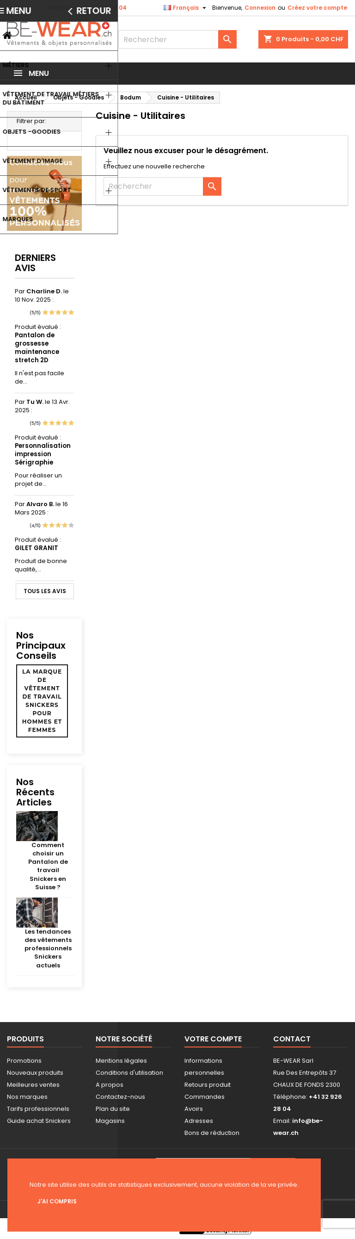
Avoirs (193, 1108)
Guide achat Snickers (39, 1120)
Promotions (24, 1060)
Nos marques (27, 1096)
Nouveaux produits (35, 1072)
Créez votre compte (317, 8)
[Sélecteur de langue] (186, 8)
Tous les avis (45, 591)
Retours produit (207, 1084)
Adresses (198, 1120)
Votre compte (213, 1039)
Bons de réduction (211, 1132)
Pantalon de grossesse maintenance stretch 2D (37, 348)
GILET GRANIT (36, 548)
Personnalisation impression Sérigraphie (43, 454)
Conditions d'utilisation (129, 1072)
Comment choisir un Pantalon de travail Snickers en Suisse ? (48, 866)
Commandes (204, 1096)
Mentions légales (121, 1060)
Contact (19, 8)
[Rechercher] (177, 39)
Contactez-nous (120, 1096)
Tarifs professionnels (38, 1108)
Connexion (260, 8)
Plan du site (113, 1108)
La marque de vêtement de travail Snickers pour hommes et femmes (42, 700)
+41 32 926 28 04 (103, 8)
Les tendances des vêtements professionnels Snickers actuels (48, 948)
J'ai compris (57, 1201)
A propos (109, 1084)
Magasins (110, 1120)
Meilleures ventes (33, 1084)
